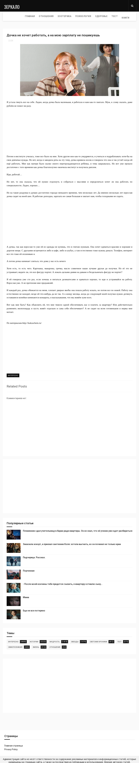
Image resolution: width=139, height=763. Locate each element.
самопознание (15, 646)
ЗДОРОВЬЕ (81, 16)
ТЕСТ (94, 16)
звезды (74, 641)
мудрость (55, 641)
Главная (10, 16)
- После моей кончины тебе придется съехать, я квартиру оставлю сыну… (62, 583)
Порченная (28, 570)
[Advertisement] (69, 129)
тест (119, 641)
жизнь (36, 646)
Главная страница (13, 745)
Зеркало (10, 5)
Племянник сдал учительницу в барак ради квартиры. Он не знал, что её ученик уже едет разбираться (77, 530)
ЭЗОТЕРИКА (44, 16)
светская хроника (98, 641)
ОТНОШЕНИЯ (26, 16)
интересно (13, 376)
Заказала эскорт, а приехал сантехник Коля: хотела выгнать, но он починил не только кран (72, 543)
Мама (26, 596)
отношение (54, 646)
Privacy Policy (11, 748)
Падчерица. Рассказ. (34, 556)
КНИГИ (105, 16)
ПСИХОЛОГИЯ (63, 16)
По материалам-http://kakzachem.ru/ (24, 323)
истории (34, 641)
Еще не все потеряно (34, 610)
